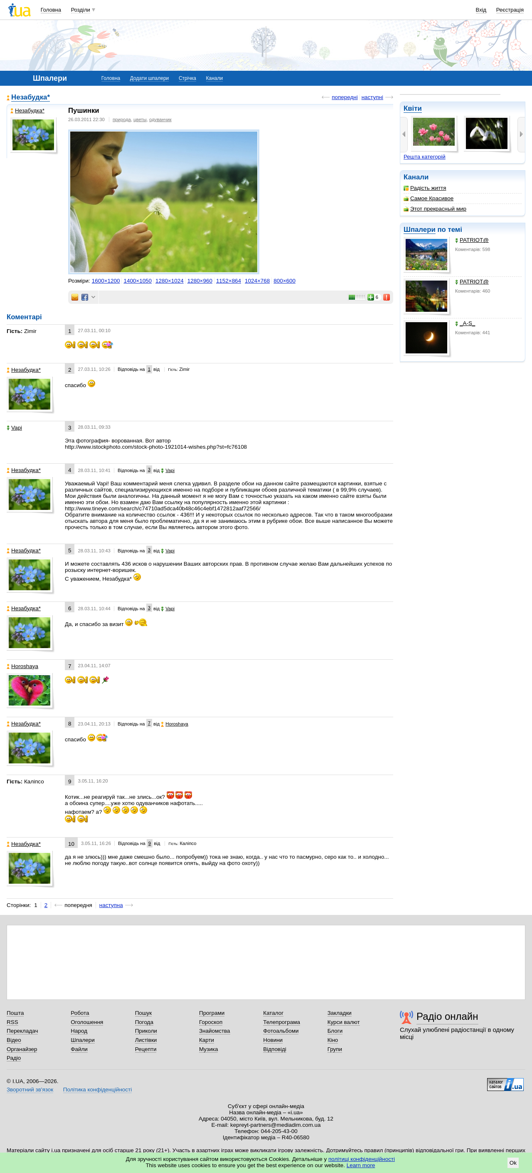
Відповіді (274, 1049)
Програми (211, 1013)
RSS (12, 1022)
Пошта (15, 1013)
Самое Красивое (428, 198)
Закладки (340, 1013)
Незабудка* (30, 97)
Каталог (273, 1013)
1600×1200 (106, 281)
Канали (214, 78)
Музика (208, 1049)
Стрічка (187, 78)
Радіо (14, 1058)
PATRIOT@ (472, 240)
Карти (206, 1040)
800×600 (284, 281)
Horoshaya (22, 666)
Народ (79, 1031)
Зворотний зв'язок (30, 1089)
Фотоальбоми (280, 1031)
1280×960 (199, 281)
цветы (140, 119)
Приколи (146, 1031)
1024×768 (257, 281)
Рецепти (146, 1049)
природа (122, 119)
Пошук (143, 1013)
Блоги (335, 1031)
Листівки (146, 1040)
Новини (273, 1040)
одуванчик (160, 119)
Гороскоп (210, 1022)
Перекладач (22, 1031)
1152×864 (228, 281)
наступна (111, 905)
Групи (335, 1049)
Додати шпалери (149, 78)
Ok (513, 1163)
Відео (14, 1040)
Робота (80, 1013)
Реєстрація (510, 10)
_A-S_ (465, 323)
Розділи (80, 10)
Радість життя (425, 188)
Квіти (413, 108)
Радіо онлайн (447, 1016)
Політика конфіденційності (97, 1089)
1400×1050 (137, 281)
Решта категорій (425, 157)
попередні (344, 97)
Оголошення (87, 1022)
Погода (144, 1022)
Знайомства (214, 1031)
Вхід (481, 10)
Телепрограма (281, 1022)
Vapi (14, 428)
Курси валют (344, 1022)
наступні (372, 97)
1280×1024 (169, 281)
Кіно (333, 1040)
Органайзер (22, 1049)
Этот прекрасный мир (435, 209)
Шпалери (420, 230)
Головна (51, 10)
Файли (79, 1049)
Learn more (361, 1165)
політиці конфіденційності (361, 1159)
